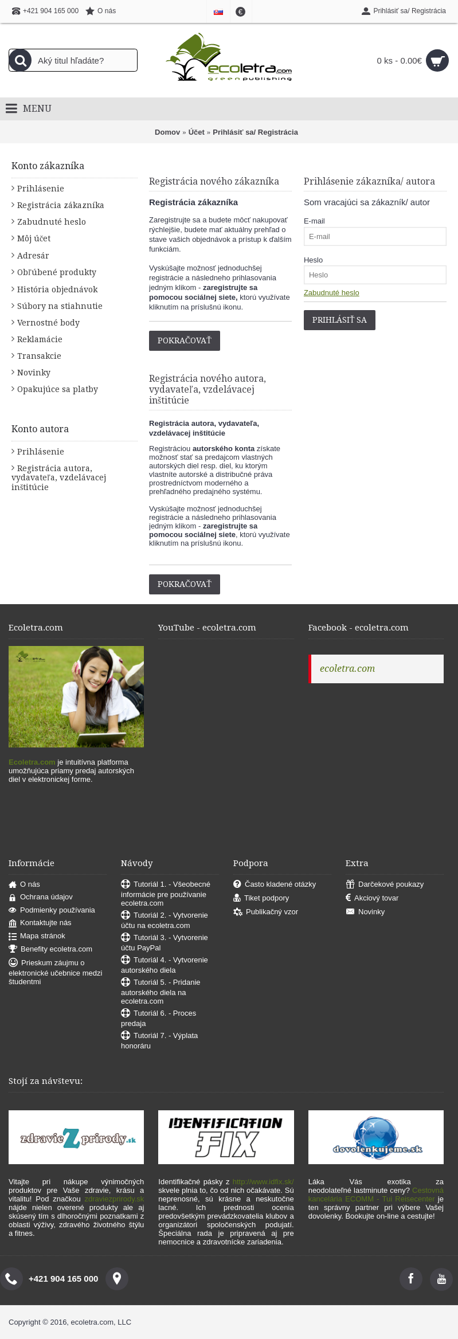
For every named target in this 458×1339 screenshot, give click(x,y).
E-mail (314, 221)
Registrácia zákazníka (60, 205)
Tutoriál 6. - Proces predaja (158, 1018)
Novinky (33, 372)
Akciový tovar (372, 898)
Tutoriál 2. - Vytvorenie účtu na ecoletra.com (164, 920)
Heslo (313, 260)
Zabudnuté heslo (51, 221)
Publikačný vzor (265, 912)
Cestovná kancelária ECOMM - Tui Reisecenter (376, 1194)
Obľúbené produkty (56, 272)
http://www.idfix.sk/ (263, 1181)
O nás (24, 885)
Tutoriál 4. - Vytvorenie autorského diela (164, 965)
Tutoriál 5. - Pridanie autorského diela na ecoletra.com (161, 991)
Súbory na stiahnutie (60, 306)
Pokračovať (185, 340)
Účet (197, 132)
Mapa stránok (37, 936)
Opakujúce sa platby (57, 389)
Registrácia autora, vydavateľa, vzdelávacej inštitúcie (58, 478)
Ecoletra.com (32, 762)
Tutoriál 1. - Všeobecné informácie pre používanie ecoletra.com (165, 893)
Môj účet (33, 238)
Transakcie (39, 356)
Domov (167, 132)
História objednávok (57, 289)
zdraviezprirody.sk (114, 1199)
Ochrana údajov (41, 897)
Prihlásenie (40, 188)
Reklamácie (39, 339)
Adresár (33, 255)
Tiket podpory (261, 898)
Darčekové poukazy (385, 885)
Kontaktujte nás (40, 923)
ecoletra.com (347, 668)
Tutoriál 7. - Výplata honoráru (159, 1040)
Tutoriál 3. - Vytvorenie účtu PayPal (164, 942)
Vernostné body (48, 322)
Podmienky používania (52, 910)
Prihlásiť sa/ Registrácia (255, 132)
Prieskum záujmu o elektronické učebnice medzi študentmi (55, 972)
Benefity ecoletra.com (50, 949)
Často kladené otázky (274, 885)
